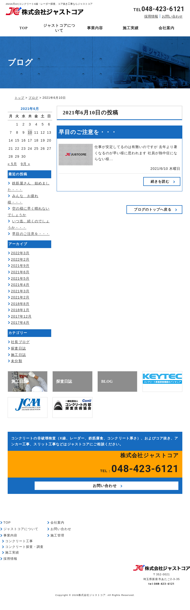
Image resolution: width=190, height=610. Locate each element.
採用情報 (151, 16)
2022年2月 (20, 259)
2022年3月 (20, 253)
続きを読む (160, 181)
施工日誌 (18, 355)
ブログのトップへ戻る (152, 209)
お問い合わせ (172, 16)
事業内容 (95, 28)
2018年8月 (20, 304)
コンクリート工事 (19, 552)
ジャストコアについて (59, 28)
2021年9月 (20, 266)
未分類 (16, 361)
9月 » (25, 164)
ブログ (33, 98)
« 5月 (12, 164)
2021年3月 (20, 291)
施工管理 (57, 547)
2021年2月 (20, 297)
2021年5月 (20, 278)
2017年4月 (20, 323)
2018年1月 (20, 310)
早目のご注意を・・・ (30, 234)
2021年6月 (20, 272)
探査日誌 (18, 348)
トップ (19, 98)
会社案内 (166, 28)
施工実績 (131, 28)
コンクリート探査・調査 (24, 558)
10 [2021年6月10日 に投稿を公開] (30, 132)
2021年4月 (20, 285)
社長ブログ (20, 342)
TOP (23, 28)
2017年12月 (21, 316)
